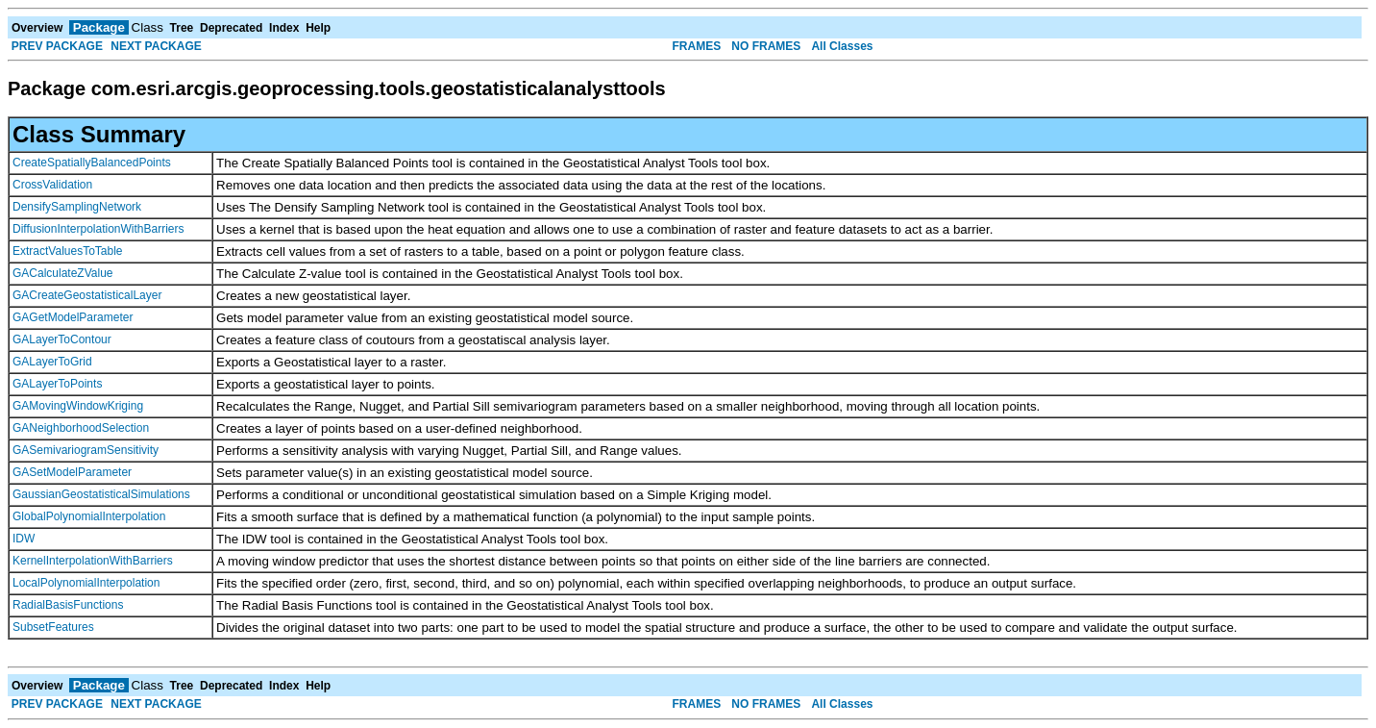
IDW (23, 538)
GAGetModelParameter (72, 317)
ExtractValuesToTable (67, 251)
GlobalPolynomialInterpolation (88, 516)
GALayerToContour (61, 339)
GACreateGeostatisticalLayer (86, 295)
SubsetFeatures (53, 627)
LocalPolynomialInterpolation (86, 583)
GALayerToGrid (52, 361)
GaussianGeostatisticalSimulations (101, 494)
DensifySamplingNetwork (76, 206)
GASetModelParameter (72, 472)
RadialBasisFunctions (67, 605)
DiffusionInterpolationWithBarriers (98, 229)
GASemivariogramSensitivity (85, 450)
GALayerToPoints (57, 383)
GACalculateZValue (62, 273)
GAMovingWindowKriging (77, 406)
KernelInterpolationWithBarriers (92, 560)
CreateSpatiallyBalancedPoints (91, 162)
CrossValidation (52, 184)
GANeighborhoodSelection (80, 428)
